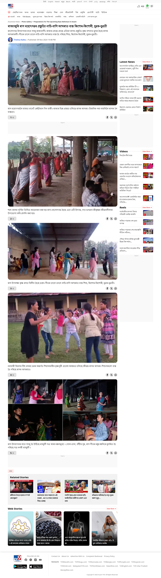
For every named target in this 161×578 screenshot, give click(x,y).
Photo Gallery (27, 22)
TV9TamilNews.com (97, 566)
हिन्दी (44, 2)
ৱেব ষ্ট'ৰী (90, 12)
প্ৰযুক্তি (82, 12)
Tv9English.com (126, 566)
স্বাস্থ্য (65, 17)
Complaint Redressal (94, 556)
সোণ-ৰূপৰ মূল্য (92, 17)
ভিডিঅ (104, 12)
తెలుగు (68, 2)
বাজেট (12, 17)
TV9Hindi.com (65, 566)
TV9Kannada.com (95, 562)
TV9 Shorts (26, 17)
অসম (26, 12)
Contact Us (55, 556)
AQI (142, 6)
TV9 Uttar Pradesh (140, 566)
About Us (65, 556)
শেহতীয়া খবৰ (17, 12)
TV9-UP (114, 2)
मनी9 (108, 2)
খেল (61, 12)
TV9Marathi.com (66, 562)
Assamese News (14, 22)
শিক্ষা (56, 12)
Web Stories (15, 508)
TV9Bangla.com (110, 562)
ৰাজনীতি (58, 17)
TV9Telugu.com (81, 562)
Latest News (127, 61)
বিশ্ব (76, 12)
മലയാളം (102, 2)
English (50, 2)
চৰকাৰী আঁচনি (80, 17)
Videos (124, 151)
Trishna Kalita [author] (20, 40)
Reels (123, 207)
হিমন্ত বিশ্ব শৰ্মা (48, 17)
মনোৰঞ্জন (40, 12)
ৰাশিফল (71, 17)
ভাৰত (33, 12)
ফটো (97, 12)
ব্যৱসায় (49, 12)
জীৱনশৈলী (69, 12)
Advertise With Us (77, 556)
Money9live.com (66, 570)
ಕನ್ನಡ (62, 2)
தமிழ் (96, 2)
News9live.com (112, 566)
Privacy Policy (109, 556)
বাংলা (85, 2)
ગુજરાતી (79, 2)
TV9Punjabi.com (123, 562)
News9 (57, 2)
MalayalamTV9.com (80, 566)
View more (111, 509)
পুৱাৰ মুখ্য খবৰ (37, 17)
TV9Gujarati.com (137, 562)
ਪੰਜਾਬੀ (90, 2)
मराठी (73, 2)
